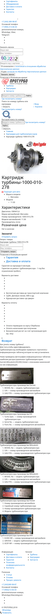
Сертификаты (12, 1)
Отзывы (9, 577)
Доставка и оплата (14, 6)
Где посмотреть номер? (12, 99)
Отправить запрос (9, 237)
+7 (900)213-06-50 (9, 590)
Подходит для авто (12, 191)
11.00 (13, 202)
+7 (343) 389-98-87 (9, 21)
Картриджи (11, 88)
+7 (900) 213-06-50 (9, 19)
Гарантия (10, 9)
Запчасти (10, 91)
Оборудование (12, 4)
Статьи (9, 575)
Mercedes (15, 197)
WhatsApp (5, 610)
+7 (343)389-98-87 (9, 584)
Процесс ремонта (13, 580)
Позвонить (6, 612)
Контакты (10, 12)
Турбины (10, 86)
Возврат (7, 341)
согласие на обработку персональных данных (26, 71)
